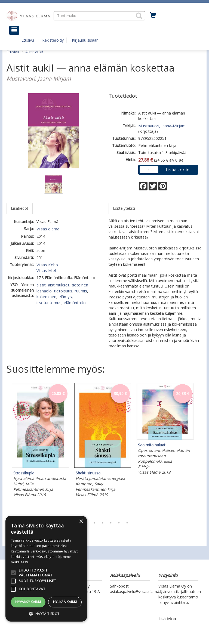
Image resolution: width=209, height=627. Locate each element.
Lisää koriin (177, 170)
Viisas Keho (47, 264)
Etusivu (27, 40)
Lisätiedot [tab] (19, 208)
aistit (41, 285)
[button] (139, 16)
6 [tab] (119, 523)
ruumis (81, 291)
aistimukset (58, 285)
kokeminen (46, 296)
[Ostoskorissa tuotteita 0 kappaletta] (153, 15)
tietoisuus (63, 291)
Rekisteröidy (53, 40)
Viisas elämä (47, 228)
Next (199, 449)
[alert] (46, 569)
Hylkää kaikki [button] (65, 602)
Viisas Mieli (46, 270)
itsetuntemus (49, 302)
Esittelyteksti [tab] (124, 208)
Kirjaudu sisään (85, 40)
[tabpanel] (40, 441)
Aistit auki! (34, 51)
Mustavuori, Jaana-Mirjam (162, 125)
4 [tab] (102, 523)
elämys (65, 296)
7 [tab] (127, 523)
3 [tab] (94, 523)
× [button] (81, 522)
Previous (5, 449)
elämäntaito (75, 302)
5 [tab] (110, 523)
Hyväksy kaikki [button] (28, 602)
